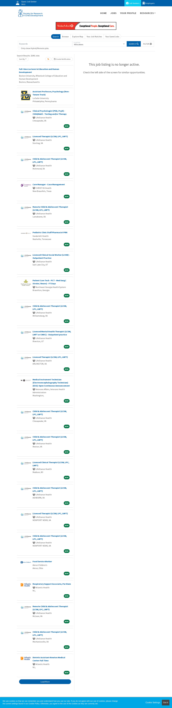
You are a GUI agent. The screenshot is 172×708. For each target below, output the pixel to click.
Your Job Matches (94, 36)
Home (103, 13)
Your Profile (128, 13)
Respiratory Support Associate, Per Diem (52, 584)
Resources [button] (147, 13)
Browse (65, 36)
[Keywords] (45, 44)
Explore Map (77, 36)
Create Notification (62, 59)
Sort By (22, 59)
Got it (165, 702)
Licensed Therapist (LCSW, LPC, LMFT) (50, 136)
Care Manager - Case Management (49, 184)
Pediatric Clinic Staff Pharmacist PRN (50, 232)
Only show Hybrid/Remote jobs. (35, 48)
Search (56, 36)
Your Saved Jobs (112, 36)
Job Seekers (133, 3)
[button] (147, 44)
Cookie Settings (152, 702)
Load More (45, 681)
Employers (149, 3)
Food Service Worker (42, 561)
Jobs (113, 13)
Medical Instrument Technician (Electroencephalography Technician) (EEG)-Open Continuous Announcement (51, 382)
